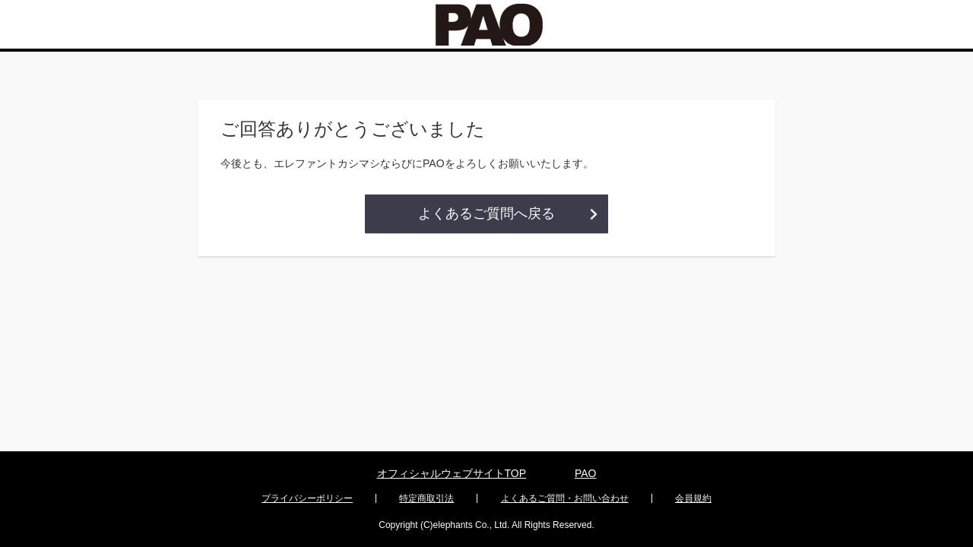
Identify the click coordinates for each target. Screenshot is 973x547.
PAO (586, 473)
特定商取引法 (426, 498)
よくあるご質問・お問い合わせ (565, 498)
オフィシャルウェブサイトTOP (452, 473)
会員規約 (693, 498)
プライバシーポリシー (307, 498)
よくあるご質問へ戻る (486, 213)
